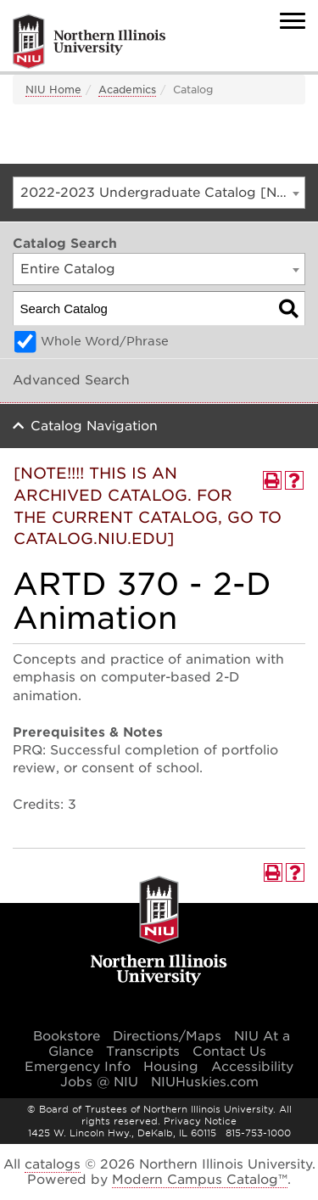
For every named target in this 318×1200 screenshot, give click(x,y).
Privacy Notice (200, 1121)
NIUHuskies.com (205, 1082)
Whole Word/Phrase (105, 341)
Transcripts (143, 1051)
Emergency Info (78, 1066)
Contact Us (229, 1051)
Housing (170, 1066)
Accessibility (252, 1066)
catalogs (53, 1164)
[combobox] (159, 193)
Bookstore (66, 1036)
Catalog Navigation (94, 426)
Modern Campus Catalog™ (199, 1179)
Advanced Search (71, 380)
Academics (127, 89)
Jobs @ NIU (99, 1082)
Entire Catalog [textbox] (67, 269)
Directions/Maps (167, 1036)
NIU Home (53, 89)
